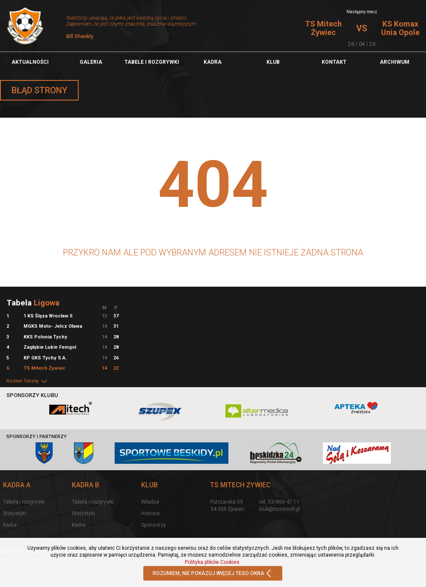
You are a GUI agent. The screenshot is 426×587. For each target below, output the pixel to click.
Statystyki (14, 513)
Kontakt (334, 62)
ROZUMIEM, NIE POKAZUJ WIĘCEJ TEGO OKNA (213, 573)
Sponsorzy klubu (32, 395)
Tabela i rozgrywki (24, 502)
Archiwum (394, 62)
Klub (273, 62)
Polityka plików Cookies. (213, 562)
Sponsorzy (153, 525)
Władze (150, 502)
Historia (150, 513)
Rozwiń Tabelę (27, 381)
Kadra (213, 62)
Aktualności (30, 62)
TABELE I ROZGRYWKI (151, 62)
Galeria (91, 62)
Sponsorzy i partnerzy (36, 436)
